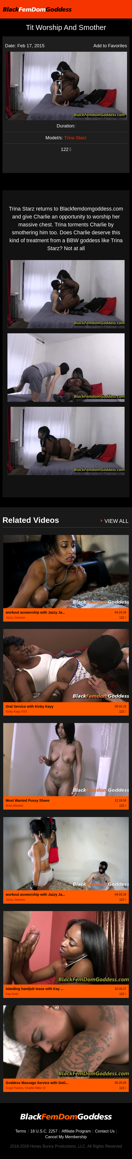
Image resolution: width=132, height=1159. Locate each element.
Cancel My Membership (66, 1137)
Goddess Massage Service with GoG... (37, 1083)
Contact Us (105, 1131)
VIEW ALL (117, 521)
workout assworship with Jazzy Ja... (35, 612)
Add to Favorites (108, 45)
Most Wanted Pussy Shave (28, 800)
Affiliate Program (76, 1131)
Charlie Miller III (35, 1088)
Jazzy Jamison (15, 617)
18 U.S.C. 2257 (43, 1131)
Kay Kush (12, 994)
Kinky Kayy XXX (16, 711)
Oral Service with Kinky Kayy (29, 706)
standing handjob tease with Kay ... (34, 989)
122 (66, 149)
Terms (20, 1131)
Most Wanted (14, 805)
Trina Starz (75, 137)
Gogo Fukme (14, 1088)
